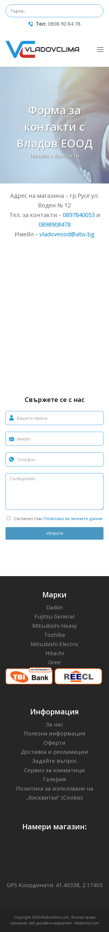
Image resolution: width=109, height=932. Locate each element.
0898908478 (55, 224)
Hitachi (54, 653)
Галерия (54, 779)
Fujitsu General (54, 616)
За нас (54, 724)
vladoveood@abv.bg (67, 234)
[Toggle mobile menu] (100, 49)
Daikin (54, 607)
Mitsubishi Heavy (54, 626)
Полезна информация (54, 733)
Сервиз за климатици (54, 770)
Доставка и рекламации (54, 752)
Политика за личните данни (72, 518)
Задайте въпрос (54, 761)
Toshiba (54, 635)
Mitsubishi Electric (54, 644)
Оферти (54, 742)
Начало (39, 155)
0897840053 (79, 215)
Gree (54, 662)
